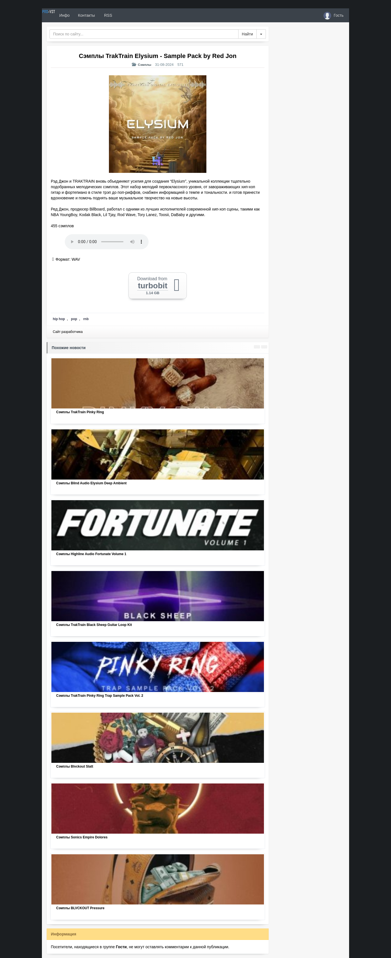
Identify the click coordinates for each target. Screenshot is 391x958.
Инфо (85, 15)
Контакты (106, 15)
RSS (128, 15)
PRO (58, 15)
